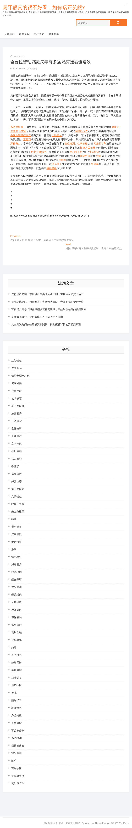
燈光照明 (16, 587)
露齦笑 (62, 160)
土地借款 (16, 436)
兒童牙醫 (16, 390)
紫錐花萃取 (100, 143)
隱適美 (95, 164)
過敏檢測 (16, 738)
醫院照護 (16, 753)
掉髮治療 (16, 481)
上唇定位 (57, 135)
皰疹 (13, 647)
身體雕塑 (16, 723)
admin (22, 69)
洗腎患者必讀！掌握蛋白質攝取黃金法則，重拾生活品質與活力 (47, 294)
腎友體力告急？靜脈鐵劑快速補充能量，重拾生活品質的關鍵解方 (48, 309)
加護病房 (16, 413)
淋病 (13, 549)
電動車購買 (17, 783)
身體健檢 (16, 715)
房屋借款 (16, 473)
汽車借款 (16, 534)
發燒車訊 (9, 34)
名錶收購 (16, 428)
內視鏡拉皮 (81, 131)
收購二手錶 (17, 504)
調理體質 (16, 707)
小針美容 (16, 451)
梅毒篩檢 (51, 168)
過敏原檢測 (16, 127)
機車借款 (16, 526)
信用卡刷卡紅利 (20, 375)
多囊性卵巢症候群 (20, 135)
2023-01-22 (17, 56)
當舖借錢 (16, 624)
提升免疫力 (17, 489)
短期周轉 (16, 662)
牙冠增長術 (76, 151)
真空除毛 (16, 655)
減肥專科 (16, 556)
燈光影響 (16, 579)
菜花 (13, 692)
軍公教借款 (17, 730)
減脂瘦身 (16, 564)
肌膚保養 (16, 677)
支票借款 (16, 496)
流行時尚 (39, 34)
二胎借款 (16, 360)
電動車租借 (17, 775)
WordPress (124, 823)
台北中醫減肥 (38, 151)
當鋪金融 (24, 34)
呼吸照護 (85, 156)
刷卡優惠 (16, 398)
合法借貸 (16, 421)
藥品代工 (16, 700)
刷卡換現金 (17, 405)
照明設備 (16, 572)
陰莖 (13, 760)
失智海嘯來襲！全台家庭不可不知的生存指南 (37, 316)
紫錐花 (27, 139)
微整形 (15, 466)
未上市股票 (17, 511)
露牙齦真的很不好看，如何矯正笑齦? (44, 7)
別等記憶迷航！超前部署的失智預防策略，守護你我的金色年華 (47, 301)
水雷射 (22, 131)
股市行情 (16, 685)
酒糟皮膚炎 (17, 745)
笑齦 (99, 156)
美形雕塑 (16, 670)
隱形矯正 (57, 164)
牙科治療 (16, 602)
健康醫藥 (53, 34)
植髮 (13, 519)
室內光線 (16, 443)
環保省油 (16, 617)
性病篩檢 (82, 143)
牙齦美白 (15, 143)
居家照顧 (16, 458)
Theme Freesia (102, 823)
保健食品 (16, 368)
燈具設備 (16, 594)
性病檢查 (94, 151)
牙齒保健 (16, 609)
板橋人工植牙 (87, 147)
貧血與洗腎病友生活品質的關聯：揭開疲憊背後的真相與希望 (46, 324)
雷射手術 (16, 768)
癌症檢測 (69, 143)
